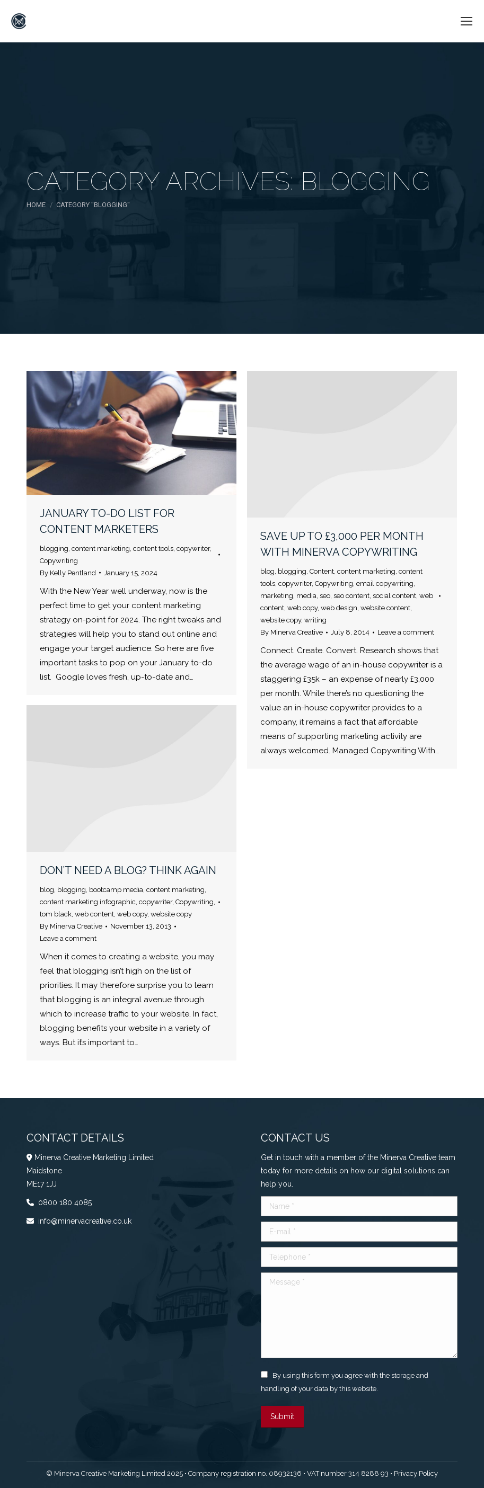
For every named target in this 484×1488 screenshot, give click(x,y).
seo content (351, 596)
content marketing (101, 549)
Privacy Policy (416, 1473)
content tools (153, 549)
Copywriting (59, 561)
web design (339, 608)
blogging (54, 549)
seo (325, 596)
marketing (276, 596)
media (306, 596)
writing (315, 620)
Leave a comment (405, 632)
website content (385, 608)
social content (394, 596)
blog (267, 571)
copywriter (193, 549)
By (68, 573)
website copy (280, 620)
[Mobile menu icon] (466, 21)
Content (322, 571)
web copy (302, 608)
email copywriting (384, 583)
